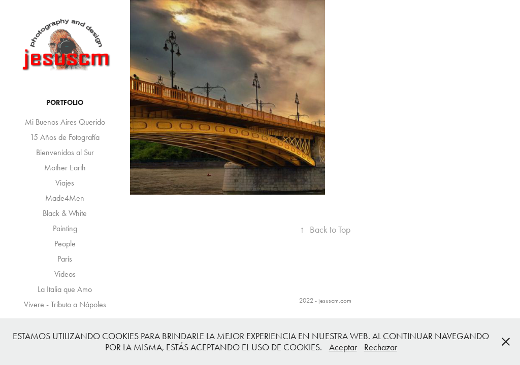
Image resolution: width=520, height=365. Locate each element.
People (65, 243)
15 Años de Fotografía (65, 137)
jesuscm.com (334, 300)
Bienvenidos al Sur (65, 152)
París (64, 259)
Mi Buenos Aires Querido (65, 122)
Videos (65, 274)
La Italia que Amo (65, 289)
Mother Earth (65, 167)
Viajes (64, 183)
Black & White (65, 213)
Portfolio (64, 102)
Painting (65, 228)
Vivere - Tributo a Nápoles (65, 304)
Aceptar (343, 347)
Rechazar (380, 347)
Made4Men (64, 198)
